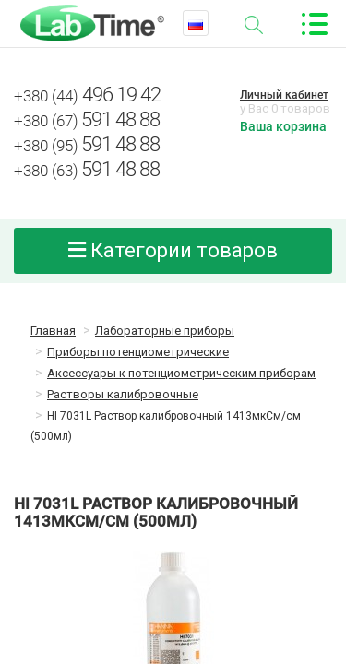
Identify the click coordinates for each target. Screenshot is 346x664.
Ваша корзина (283, 126)
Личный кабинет (284, 95)
